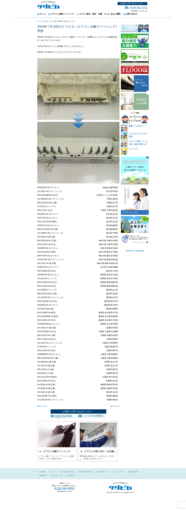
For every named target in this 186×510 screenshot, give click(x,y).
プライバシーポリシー (140, 242)
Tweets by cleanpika (135, 251)
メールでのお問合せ (93, 416)
